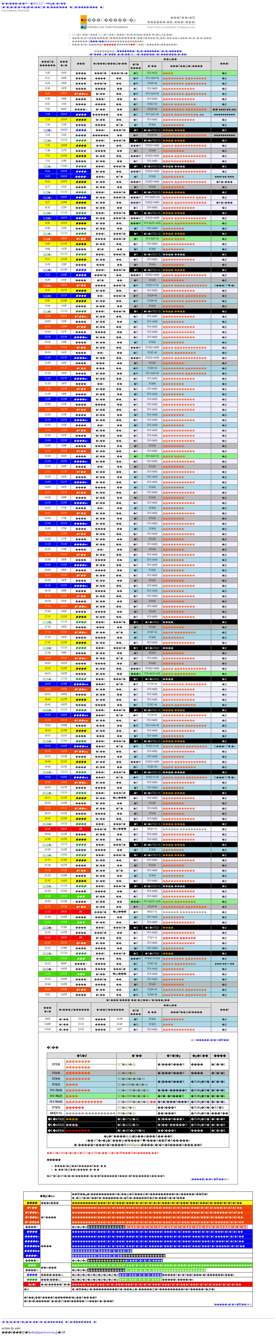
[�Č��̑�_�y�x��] (117, 54)
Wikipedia (134, 1145)
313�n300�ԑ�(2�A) (132, 1084)
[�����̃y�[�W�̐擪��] (212, 1040)
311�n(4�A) (126, 1073)
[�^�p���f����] (57, 7)
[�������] (125, 51)
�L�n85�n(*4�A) (131, 1130)
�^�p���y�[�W (14, 3)
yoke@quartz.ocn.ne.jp (44, 1332)
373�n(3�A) (126, 1107)
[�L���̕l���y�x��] (171, 54)
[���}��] (97, 41)
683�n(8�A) (126, 1113)
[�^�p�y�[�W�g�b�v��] (21, 7)
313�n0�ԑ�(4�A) (131, 1078)
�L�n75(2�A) (128, 1119)
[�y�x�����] (171, 51)
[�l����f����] (88, 7)
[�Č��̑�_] (96, 54)
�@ (193, 1040)
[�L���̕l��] (145, 54)
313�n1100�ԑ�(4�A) (133, 1090)
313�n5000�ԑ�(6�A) (136, 1101)
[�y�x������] (148, 51)
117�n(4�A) (126, 1064)
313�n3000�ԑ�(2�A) (133, 1096)
